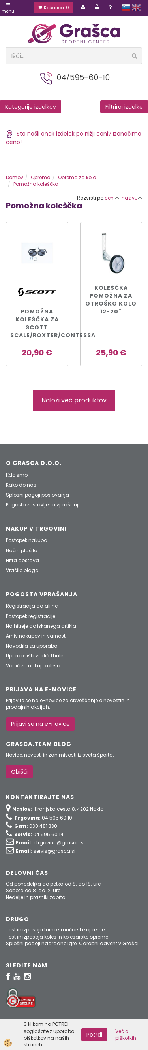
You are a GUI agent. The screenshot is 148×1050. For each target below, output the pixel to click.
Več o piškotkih (125, 1034)
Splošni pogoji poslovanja (37, 494)
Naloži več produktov (74, 400)
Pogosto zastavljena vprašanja (44, 504)
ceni (112, 198)
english (136, 7)
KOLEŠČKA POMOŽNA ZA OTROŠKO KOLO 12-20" (111, 299)
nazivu (132, 198)
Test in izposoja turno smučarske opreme (55, 929)
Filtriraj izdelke (124, 107)
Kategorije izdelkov (30, 107)
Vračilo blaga (22, 570)
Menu (8, 8)
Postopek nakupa (26, 540)
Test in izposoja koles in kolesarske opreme (57, 936)
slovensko (126, 7)
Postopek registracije (30, 616)
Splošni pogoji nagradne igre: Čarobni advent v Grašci (72, 943)
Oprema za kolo (77, 177)
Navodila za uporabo (31, 645)
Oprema (41, 177)
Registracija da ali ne (32, 605)
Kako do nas (21, 485)
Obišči (19, 772)
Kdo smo (17, 475)
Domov (14, 177)
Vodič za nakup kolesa (33, 665)
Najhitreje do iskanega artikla (41, 626)
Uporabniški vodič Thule (34, 655)
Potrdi (94, 1035)
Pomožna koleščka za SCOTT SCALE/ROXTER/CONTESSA (37, 323)
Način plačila (21, 550)
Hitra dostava (22, 560)
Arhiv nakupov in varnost (36, 636)
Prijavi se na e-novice (40, 724)
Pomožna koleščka (35, 184)
